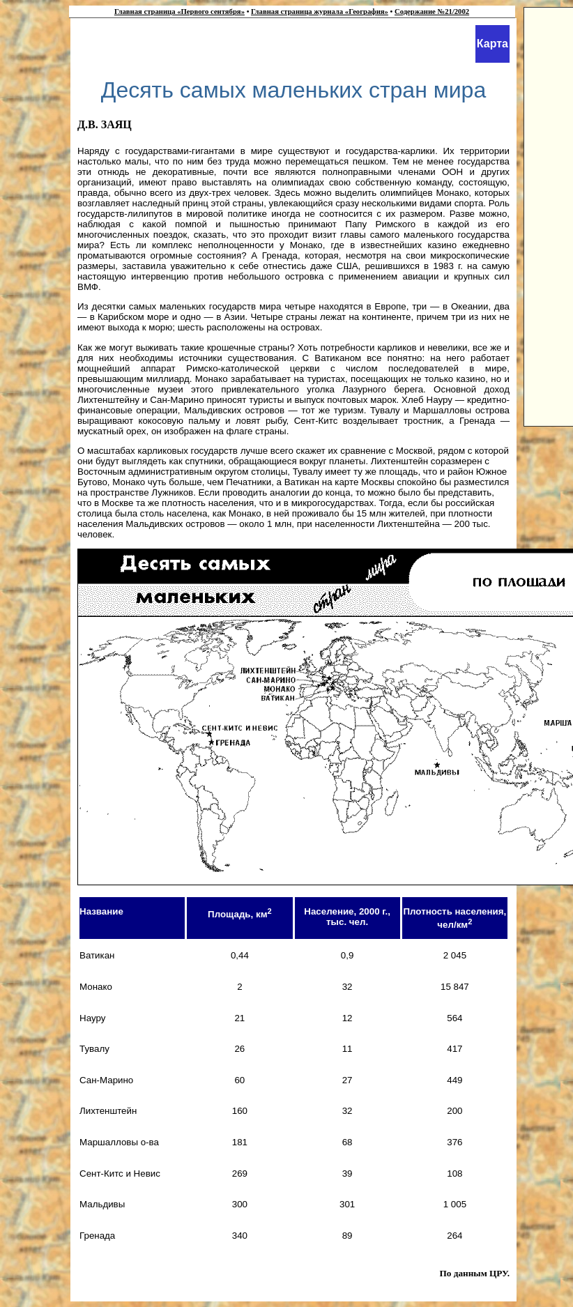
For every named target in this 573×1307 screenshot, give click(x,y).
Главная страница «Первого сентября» (179, 11)
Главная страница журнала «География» (319, 11)
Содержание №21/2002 (432, 11)
